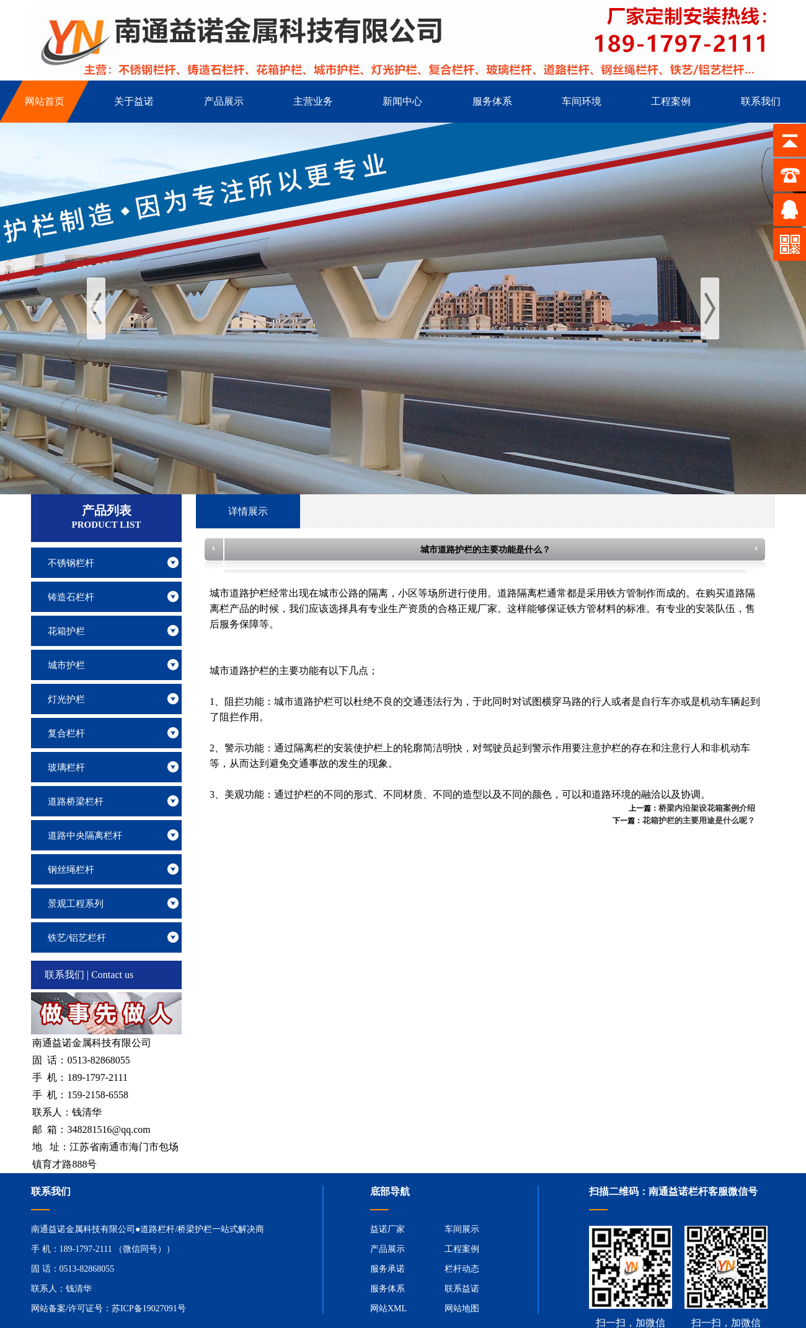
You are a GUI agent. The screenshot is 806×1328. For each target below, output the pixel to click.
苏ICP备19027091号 (149, 1308)
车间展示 (462, 1229)
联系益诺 (462, 1288)
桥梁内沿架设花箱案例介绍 (706, 808)
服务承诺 (387, 1268)
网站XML (388, 1308)
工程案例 (462, 1249)
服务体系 (387, 1288)
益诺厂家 (387, 1229)
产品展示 (387, 1249)
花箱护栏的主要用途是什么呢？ (698, 820)
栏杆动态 (462, 1268)
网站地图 (462, 1308)
